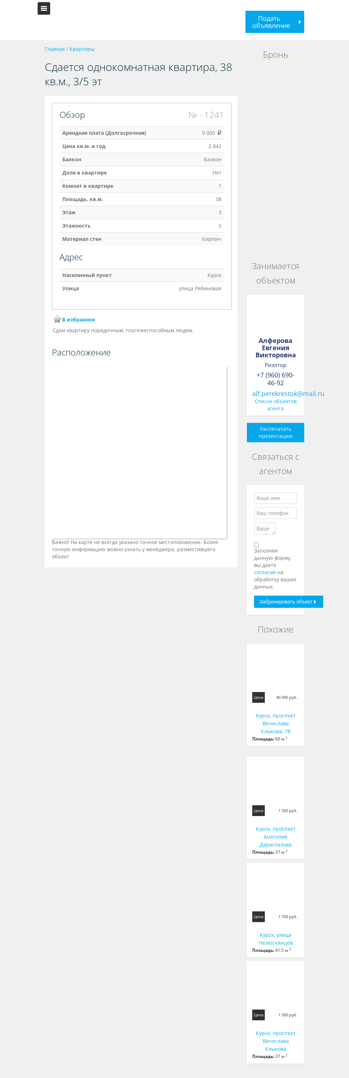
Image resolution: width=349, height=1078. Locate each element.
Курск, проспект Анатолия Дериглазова (276, 836)
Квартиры (82, 49)
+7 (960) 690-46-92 (276, 379)
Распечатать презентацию (276, 432)
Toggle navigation (44, 8)
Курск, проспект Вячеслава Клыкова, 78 (276, 723)
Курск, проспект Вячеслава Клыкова (276, 1041)
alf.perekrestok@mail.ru (288, 393)
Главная (55, 49)
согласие (265, 572)
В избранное (78, 319)
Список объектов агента (276, 405)
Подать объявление (271, 22)
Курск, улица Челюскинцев (276, 938)
